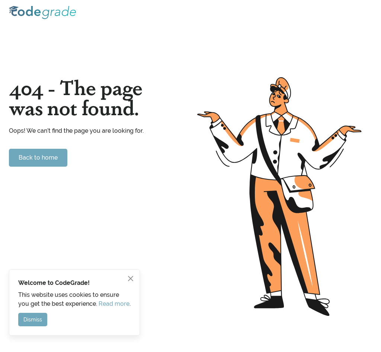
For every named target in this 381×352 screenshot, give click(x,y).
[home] (42, 12)
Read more (114, 303)
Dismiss (32, 320)
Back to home (38, 157)
